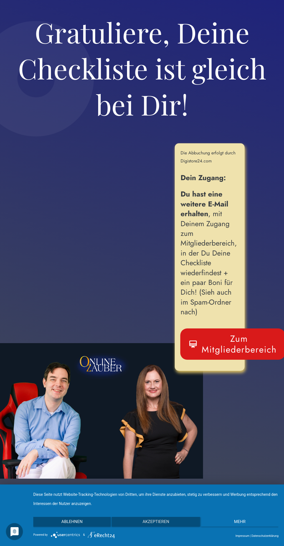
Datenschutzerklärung (265, 535)
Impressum (242, 535)
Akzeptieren (156, 523)
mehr (242, 523)
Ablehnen (69, 523)
